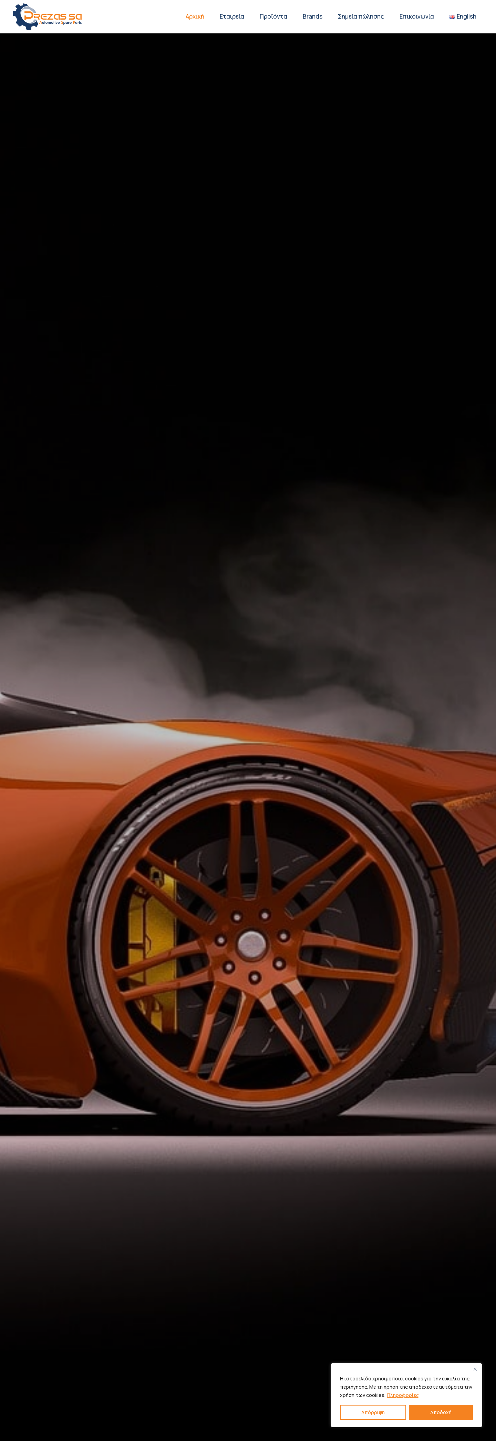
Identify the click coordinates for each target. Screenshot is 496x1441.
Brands (312, 16)
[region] (406, 1395)
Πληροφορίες (403, 1395)
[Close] (475, 1369)
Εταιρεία (232, 16)
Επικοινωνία (417, 16)
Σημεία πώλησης (361, 16)
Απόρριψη (373, 1412)
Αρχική (195, 16)
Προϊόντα (273, 16)
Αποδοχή (441, 1412)
